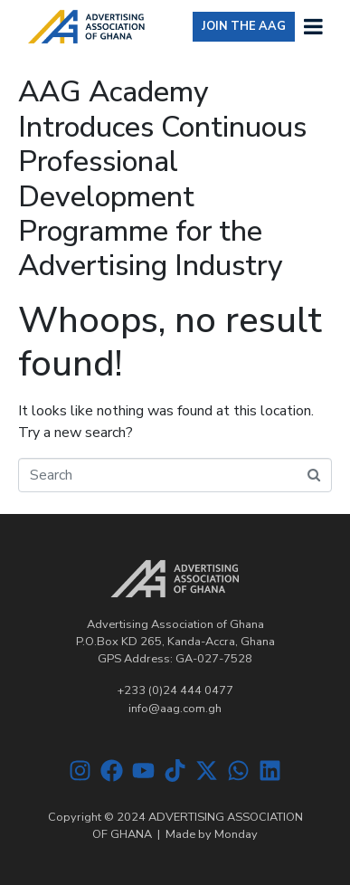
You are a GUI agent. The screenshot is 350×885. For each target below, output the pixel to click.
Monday (236, 834)
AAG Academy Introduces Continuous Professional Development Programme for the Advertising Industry (162, 178)
